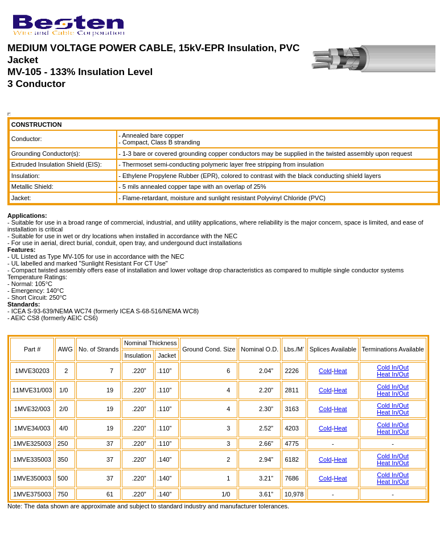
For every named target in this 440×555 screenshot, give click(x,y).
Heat (340, 370)
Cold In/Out (393, 367)
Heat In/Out (393, 374)
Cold (325, 370)
